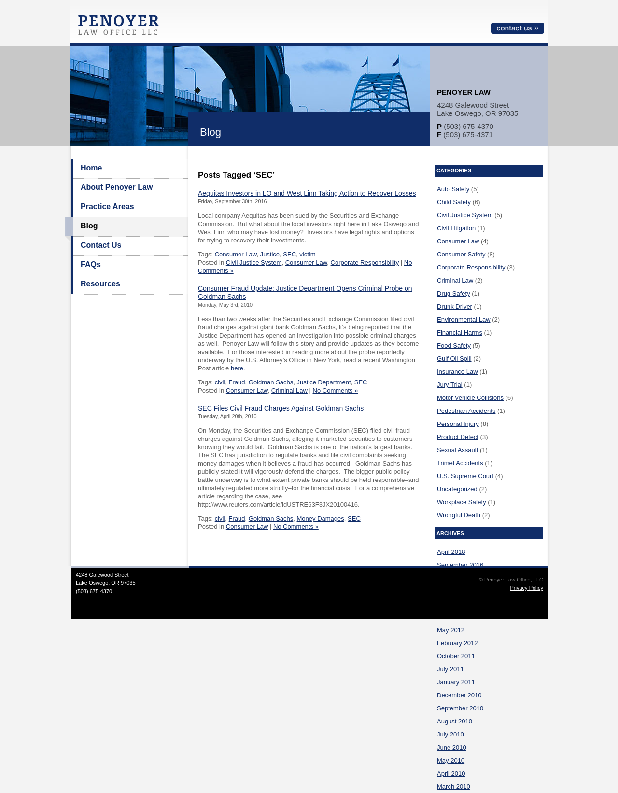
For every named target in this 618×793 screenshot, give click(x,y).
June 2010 (451, 747)
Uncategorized (457, 489)
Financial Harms (459, 332)
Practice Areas (107, 206)
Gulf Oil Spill (454, 358)
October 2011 (456, 656)
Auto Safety (453, 189)
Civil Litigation (456, 228)
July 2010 (450, 734)
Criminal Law (289, 390)
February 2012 (457, 643)
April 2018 (451, 551)
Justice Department (324, 382)
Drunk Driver (454, 306)
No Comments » (335, 390)
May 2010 (450, 760)
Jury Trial (450, 384)
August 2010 (454, 721)
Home (91, 168)
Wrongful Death (458, 515)
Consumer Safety (461, 254)
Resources (100, 284)
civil (220, 382)
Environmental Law (464, 319)
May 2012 (450, 630)
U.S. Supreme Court (465, 476)
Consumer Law (236, 254)
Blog (89, 226)
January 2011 (456, 682)
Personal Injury (458, 423)
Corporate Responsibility (365, 262)
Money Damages (320, 518)
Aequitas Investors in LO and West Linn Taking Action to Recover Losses (307, 193)
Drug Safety (453, 293)
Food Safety (454, 345)
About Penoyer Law (117, 187)
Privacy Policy (526, 588)
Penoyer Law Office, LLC (120, 28)
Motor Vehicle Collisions (470, 397)
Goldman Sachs (271, 382)
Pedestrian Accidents (466, 410)
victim (307, 254)
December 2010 (459, 695)
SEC (289, 254)
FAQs (91, 264)
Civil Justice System (254, 262)
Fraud (237, 382)
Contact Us (101, 245)
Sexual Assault (457, 449)
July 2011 (450, 669)
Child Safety (454, 202)
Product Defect (457, 436)
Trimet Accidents (460, 463)
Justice (270, 254)
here (237, 368)
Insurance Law (457, 371)
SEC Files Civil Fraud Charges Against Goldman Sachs (281, 408)
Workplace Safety (461, 502)
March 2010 (453, 786)
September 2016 (460, 564)
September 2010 (460, 708)
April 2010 (451, 773)
